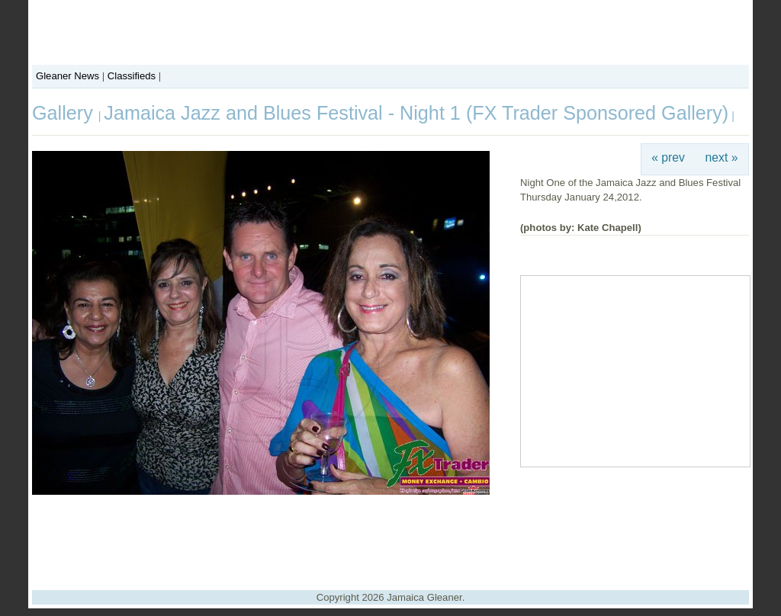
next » (721, 157)
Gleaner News (67, 76)
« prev (668, 157)
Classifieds (132, 76)
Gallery (65, 113)
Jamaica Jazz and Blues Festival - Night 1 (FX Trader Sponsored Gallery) (416, 113)
